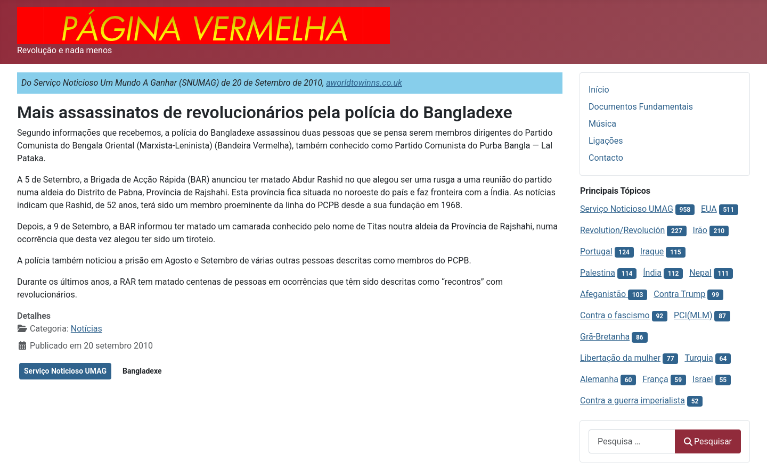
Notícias (86, 329)
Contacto (606, 158)
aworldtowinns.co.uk (364, 83)
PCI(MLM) (693, 315)
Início (599, 90)
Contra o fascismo (615, 315)
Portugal (596, 251)
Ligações (606, 141)
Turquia (698, 358)
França (655, 379)
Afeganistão (604, 294)
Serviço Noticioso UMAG (65, 371)
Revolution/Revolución (622, 230)
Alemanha (599, 379)
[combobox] (632, 441)
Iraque (652, 251)
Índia (652, 273)
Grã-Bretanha (605, 337)
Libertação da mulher (620, 358)
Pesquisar (708, 441)
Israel (702, 379)
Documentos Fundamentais (641, 107)
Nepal (700, 273)
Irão (700, 230)
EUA (709, 209)
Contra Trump (679, 294)
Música (602, 124)
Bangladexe (142, 371)
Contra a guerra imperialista (632, 400)
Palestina (597, 273)
